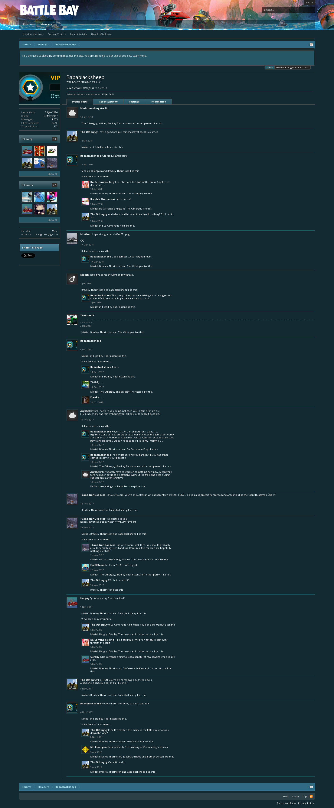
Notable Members (33, 34)
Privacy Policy (306, 803)
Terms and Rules (286, 803)
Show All (53, 173)
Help (285, 796)
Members (46, 24)
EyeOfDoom (97, 565)
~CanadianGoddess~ (93, 494)
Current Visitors (57, 34)
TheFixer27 (87, 315)
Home (295, 796)
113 (56, 126)
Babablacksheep (104, 147)
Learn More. (139, 56)
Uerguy (84, 598)
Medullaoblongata (92, 108)
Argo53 (84, 410)
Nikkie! (102, 123)
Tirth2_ (94, 382)
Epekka (94, 397)
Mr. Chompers (98, 747)
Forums (27, 24)
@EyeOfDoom (115, 494)
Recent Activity (78, 34)
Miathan (85, 234)
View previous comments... (96, 176)
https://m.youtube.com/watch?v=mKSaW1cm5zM (108, 521)
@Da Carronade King (120, 624)
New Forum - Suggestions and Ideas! (292, 67)
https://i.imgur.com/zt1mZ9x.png (111, 234)
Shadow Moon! (135, 741)
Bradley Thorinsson (119, 123)
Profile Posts (80, 101)
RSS (311, 796)
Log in (309, 2)
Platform (35, 10)
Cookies (269, 67)
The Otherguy (89, 123)
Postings (134, 101)
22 (54, 184)
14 (54, 138)
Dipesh (84, 274)
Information (158, 101)
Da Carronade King (102, 182)
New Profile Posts (101, 34)
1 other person (143, 123)
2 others (154, 559)
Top (304, 796)
